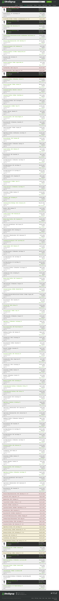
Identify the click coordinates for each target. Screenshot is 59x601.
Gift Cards (45, 5)
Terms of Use (54, 598)
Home (16, 5)
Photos (9, 11)
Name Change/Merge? (15, 7)
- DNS (16, 18)
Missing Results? (6, 7)
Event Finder (28, 5)
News (35, 5)
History (41, 11)
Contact (54, 5)
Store (39, 5)
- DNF (12, 70)
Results (21, 5)
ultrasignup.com (23, 594)
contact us (22, 593)
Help (50, 5)
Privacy (55, 599)
